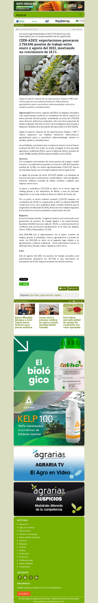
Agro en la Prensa (27, 527)
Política (22, 550)
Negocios (23, 544)
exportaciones (46, 295)
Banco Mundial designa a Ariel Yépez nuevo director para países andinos (23, 322)
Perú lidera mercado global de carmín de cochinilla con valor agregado (72, 322)
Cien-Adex (34, 295)
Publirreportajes (26, 560)
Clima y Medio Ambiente (29, 537)
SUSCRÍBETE (24, 594)
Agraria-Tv (23, 524)
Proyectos (23, 557)
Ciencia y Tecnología (28, 534)
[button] (72, 301)
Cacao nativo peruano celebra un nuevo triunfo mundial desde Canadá (48, 322)
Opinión (22, 547)
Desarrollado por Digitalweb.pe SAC (49, 601)
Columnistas (24, 566)
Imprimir (73, 288)
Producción (24, 553)
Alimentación (25, 531)
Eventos (22, 540)
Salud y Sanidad (26, 563)
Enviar (62, 288)
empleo (57, 295)
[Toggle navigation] (81, 14)
